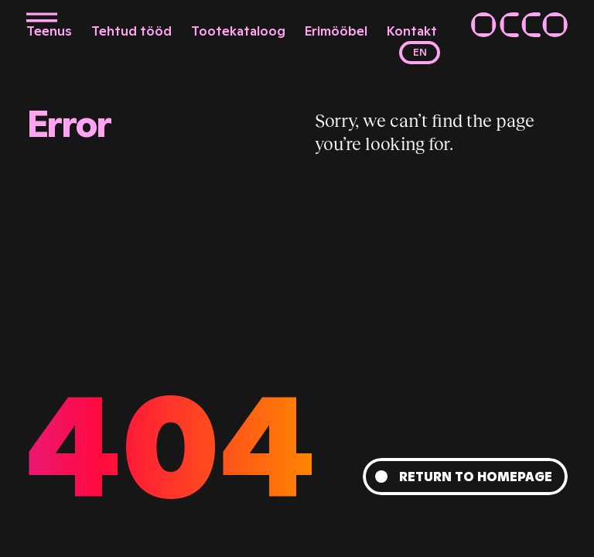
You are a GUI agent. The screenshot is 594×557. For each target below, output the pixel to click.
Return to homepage (475, 476)
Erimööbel (336, 30)
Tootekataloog (238, 30)
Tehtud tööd (131, 30)
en (420, 52)
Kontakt (412, 30)
